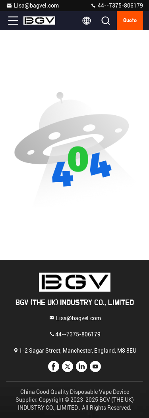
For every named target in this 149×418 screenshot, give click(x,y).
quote (130, 20)
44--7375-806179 (116, 5)
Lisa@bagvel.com (32, 5)
